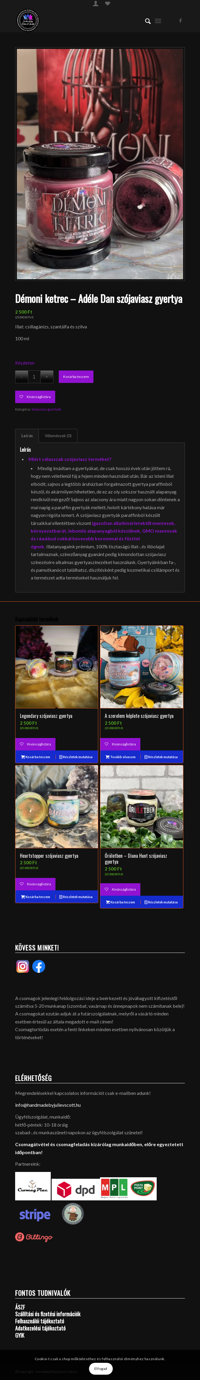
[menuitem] (95, 3)
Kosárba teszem (76, 376)
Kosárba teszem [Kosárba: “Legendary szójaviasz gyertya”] (35, 756)
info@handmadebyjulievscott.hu (48, 1105)
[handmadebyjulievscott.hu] (83, 20)
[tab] (27, 436)
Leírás (27, 435)
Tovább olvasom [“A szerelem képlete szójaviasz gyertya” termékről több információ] (121, 756)
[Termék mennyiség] (34, 376)
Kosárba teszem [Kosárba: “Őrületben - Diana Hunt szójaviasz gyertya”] (120, 902)
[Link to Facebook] (180, 20)
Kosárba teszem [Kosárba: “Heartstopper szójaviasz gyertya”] (35, 896)
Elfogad (100, 1368)
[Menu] (158, 20)
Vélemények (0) (58, 435)
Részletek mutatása (76, 756)
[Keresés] (145, 20)
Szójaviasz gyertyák (46, 409)
